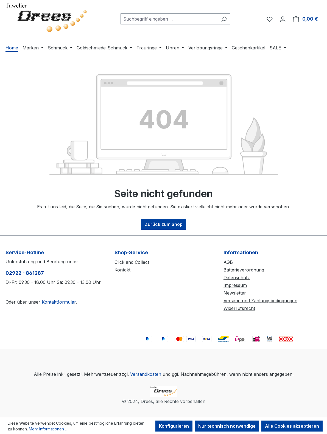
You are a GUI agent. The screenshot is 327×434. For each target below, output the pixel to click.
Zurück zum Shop (164, 224)
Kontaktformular (59, 302)
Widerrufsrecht (239, 308)
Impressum (235, 285)
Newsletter (234, 293)
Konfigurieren (174, 426)
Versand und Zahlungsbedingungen (260, 300)
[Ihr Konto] (282, 18)
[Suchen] (223, 18)
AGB (228, 262)
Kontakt (122, 270)
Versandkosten (145, 374)
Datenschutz (236, 277)
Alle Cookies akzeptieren (292, 426)
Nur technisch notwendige (227, 426)
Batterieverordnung (243, 270)
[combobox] (169, 18)
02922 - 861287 (24, 273)
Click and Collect (131, 262)
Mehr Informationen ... (48, 429)
